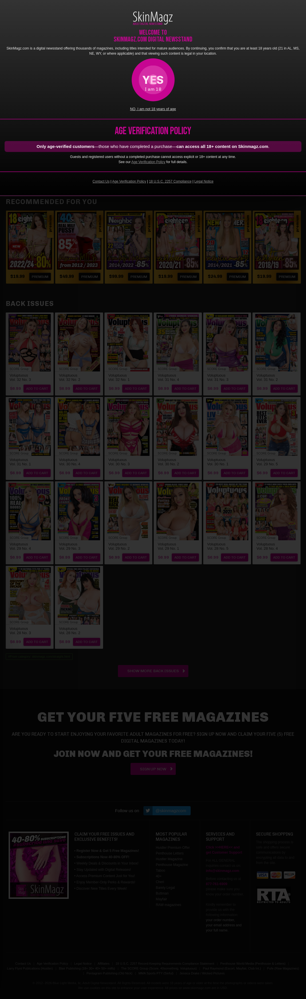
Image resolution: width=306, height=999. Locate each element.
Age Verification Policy (148, 162)
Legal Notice (204, 181)
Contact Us (100, 181)
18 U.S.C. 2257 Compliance (170, 181)
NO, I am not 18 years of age (153, 109)
